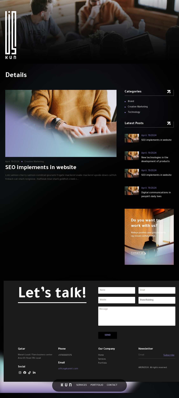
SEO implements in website (156, 140)
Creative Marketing (138, 107)
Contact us (138, 253)
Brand (131, 101)
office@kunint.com (68, 369)
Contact (112, 385)
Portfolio (96, 385)
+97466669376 (65, 355)
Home (101, 355)
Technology (134, 112)
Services (81, 385)
